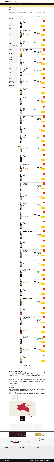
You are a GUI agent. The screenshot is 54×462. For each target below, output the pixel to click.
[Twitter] (42, 443)
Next (30, 365)
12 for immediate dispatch (40, 338)
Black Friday (21, 456)
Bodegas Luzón (17, 16)
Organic (39, 16)
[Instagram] (39, 443)
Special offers (28, 16)
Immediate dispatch (34, 16)
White (24, 16)
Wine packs (39, 4)
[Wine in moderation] (16, 443)
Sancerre (36, 457)
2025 (13, 72)
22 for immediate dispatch (40, 70)
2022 (13, 69)
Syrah (13, 50)
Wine (15, 4)
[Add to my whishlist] (35, 21)
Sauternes (36, 455)
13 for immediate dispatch (40, 233)
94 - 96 (13, 28)
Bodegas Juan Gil (13, 82)
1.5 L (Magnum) (13, 62)
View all (10, 57)
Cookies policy (47, 460)
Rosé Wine (13, 37)
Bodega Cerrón (13, 81)
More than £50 (13, 43)
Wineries (26, 4)
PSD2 (12, 441)
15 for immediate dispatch (40, 51)
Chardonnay (13, 54)
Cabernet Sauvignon (13, 53)
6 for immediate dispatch (40, 80)
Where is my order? (42, 438)
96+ (13, 29)
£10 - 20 (13, 40)
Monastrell (13, 16)
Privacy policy (43, 460)
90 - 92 (13, 25)
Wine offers (32, 4)
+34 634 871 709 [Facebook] (42, 439)
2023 (13, 68)
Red (13, 33)
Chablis (36, 456)
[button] (46, 2)
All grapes (21, 455)
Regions (10, 7)
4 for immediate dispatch (40, 185)
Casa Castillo (21, 16)
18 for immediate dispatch (40, 223)
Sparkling (20, 4)
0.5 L (13, 63)
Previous (25, 365)
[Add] (43, 26)
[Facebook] (41, 443)
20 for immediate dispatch (40, 290)
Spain (12, 7)
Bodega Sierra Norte (13, 85)
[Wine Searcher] (40, 434)
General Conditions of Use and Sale (38, 460)
